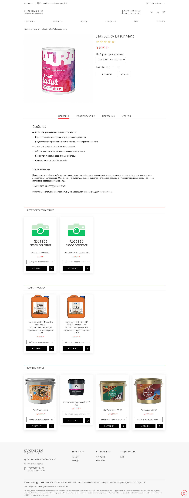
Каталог (57, 21)
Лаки (44, 29)
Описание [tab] (63, 116)
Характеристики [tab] (86, 116)
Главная (27, 29)
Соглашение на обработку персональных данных (125, 483)
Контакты (161, 21)
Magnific (65, 487)
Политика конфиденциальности (92, 483)
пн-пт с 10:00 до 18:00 (132, 12)
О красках (29, 21)
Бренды (84, 21)
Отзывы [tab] (126, 116)
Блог (136, 21)
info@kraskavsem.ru (155, 3)
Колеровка (111, 21)
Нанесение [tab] (108, 116)
